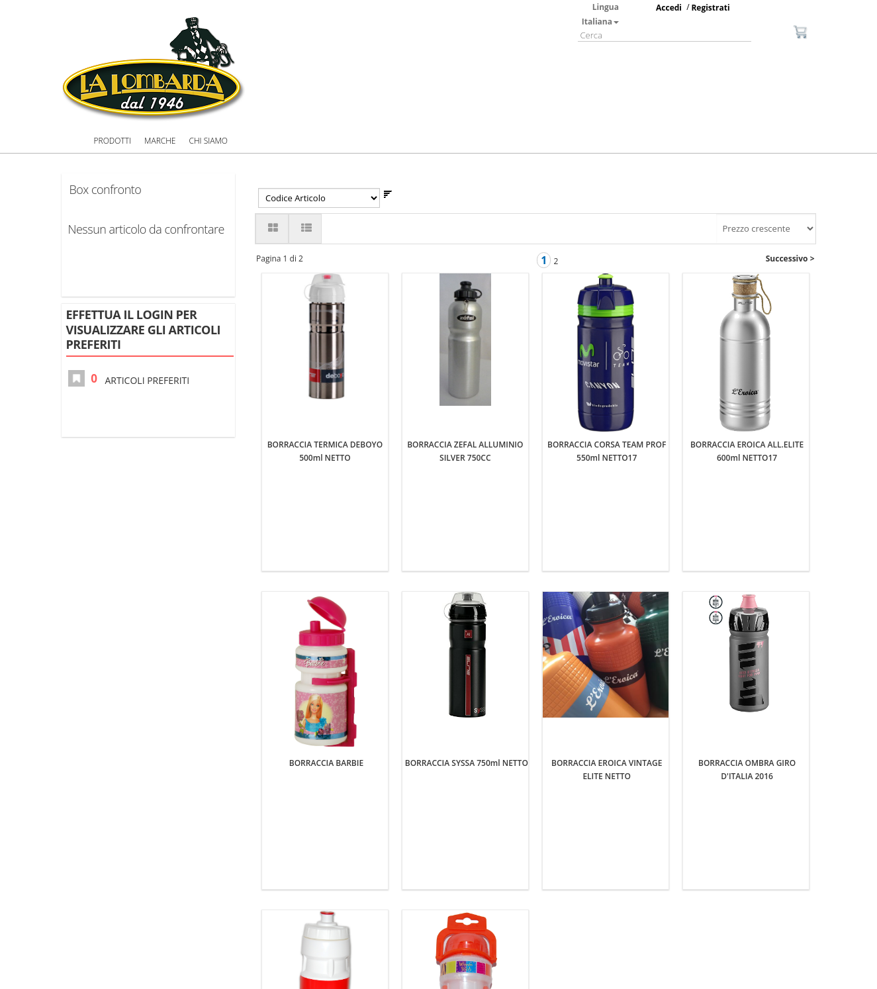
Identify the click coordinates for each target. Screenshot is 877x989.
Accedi (669, 7)
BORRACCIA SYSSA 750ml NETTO (466, 571)
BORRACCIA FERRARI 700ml (327, 863)
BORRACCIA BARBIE (326, 571)
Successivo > (790, 258)
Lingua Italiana (600, 14)
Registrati (710, 7)
